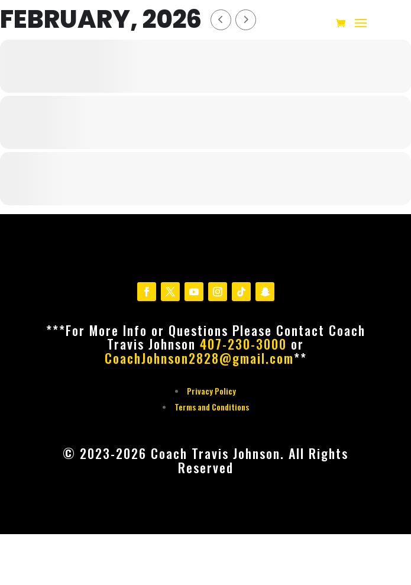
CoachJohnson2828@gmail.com (199, 357)
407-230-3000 (243, 343)
